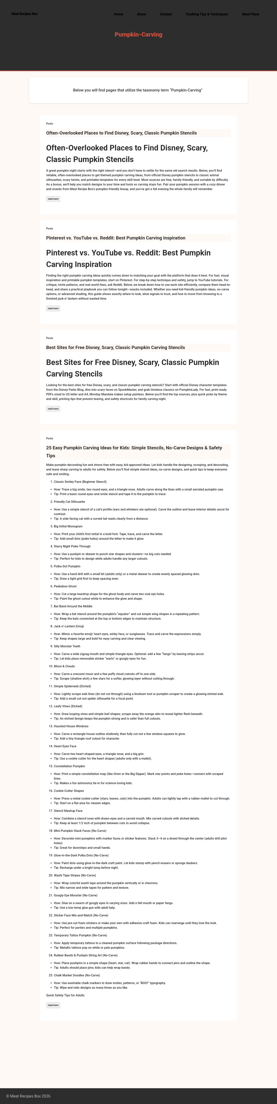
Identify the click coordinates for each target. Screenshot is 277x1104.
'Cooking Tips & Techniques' (207, 14)
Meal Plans (250, 14)
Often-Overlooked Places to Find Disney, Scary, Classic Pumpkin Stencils (121, 133)
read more (53, 199)
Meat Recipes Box (25, 14)
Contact (166, 14)
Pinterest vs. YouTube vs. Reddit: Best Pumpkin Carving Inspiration (115, 238)
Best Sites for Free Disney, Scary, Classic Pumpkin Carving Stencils (115, 347)
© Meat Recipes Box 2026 (28, 1096)
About (141, 14)
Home (118, 14)
